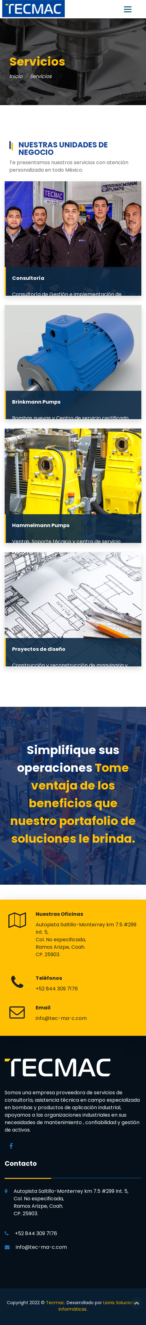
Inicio (15, 76)
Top (137, 1303)
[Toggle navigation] (127, 9)
